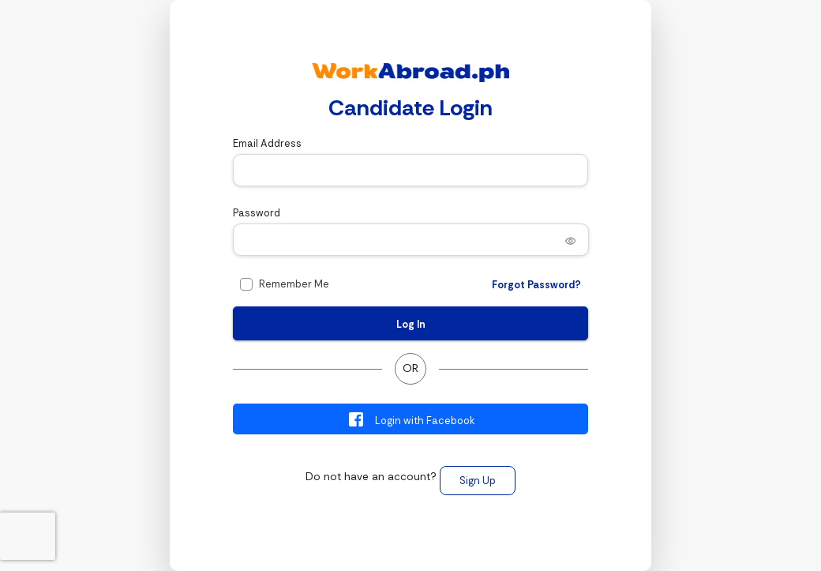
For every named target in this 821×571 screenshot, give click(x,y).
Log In (410, 324)
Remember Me (294, 284)
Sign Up (477, 480)
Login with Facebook (411, 419)
